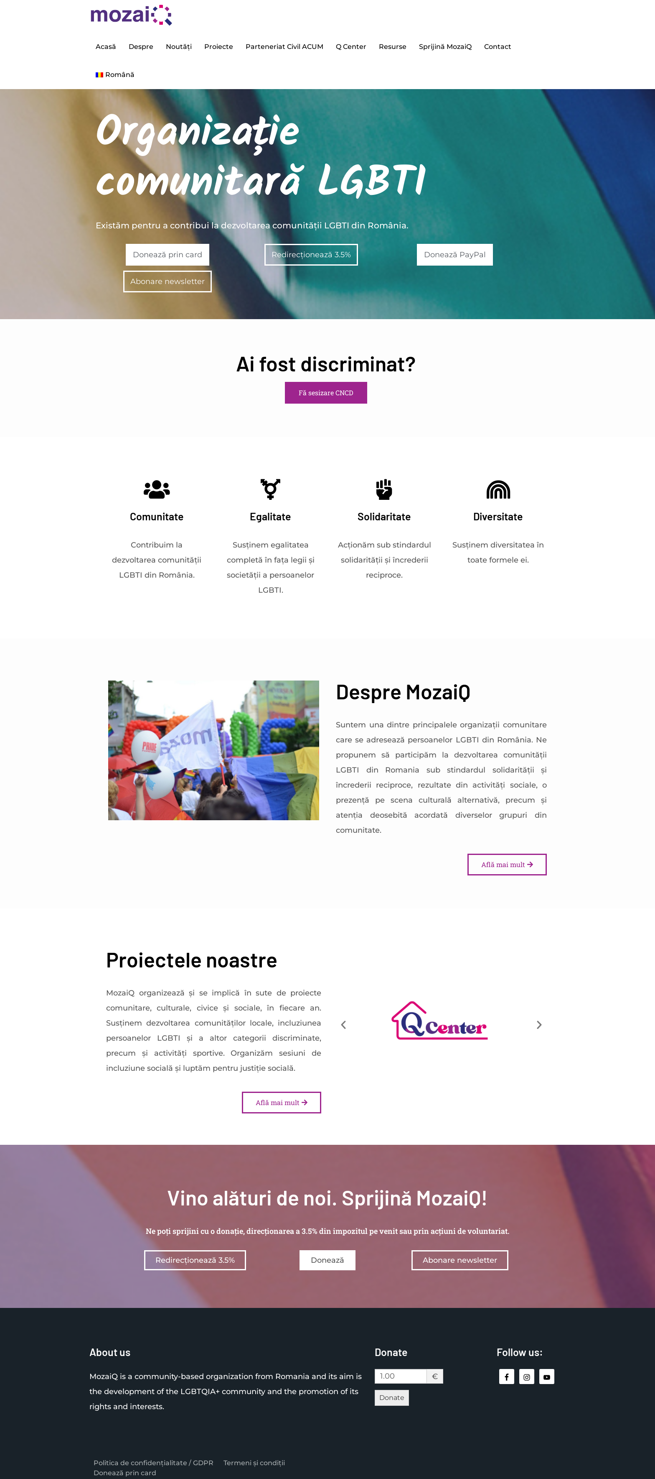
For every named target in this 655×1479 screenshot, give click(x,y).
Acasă (106, 45)
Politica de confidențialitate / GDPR (153, 1457)
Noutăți (179, 45)
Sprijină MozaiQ (445, 45)
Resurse (392, 45)
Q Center (351, 45)
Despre (141, 45)
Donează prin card (125, 1467)
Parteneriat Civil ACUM (284, 45)
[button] (343, 1019)
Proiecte (218, 45)
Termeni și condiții (254, 1457)
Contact (497, 45)
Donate (391, 1393)
